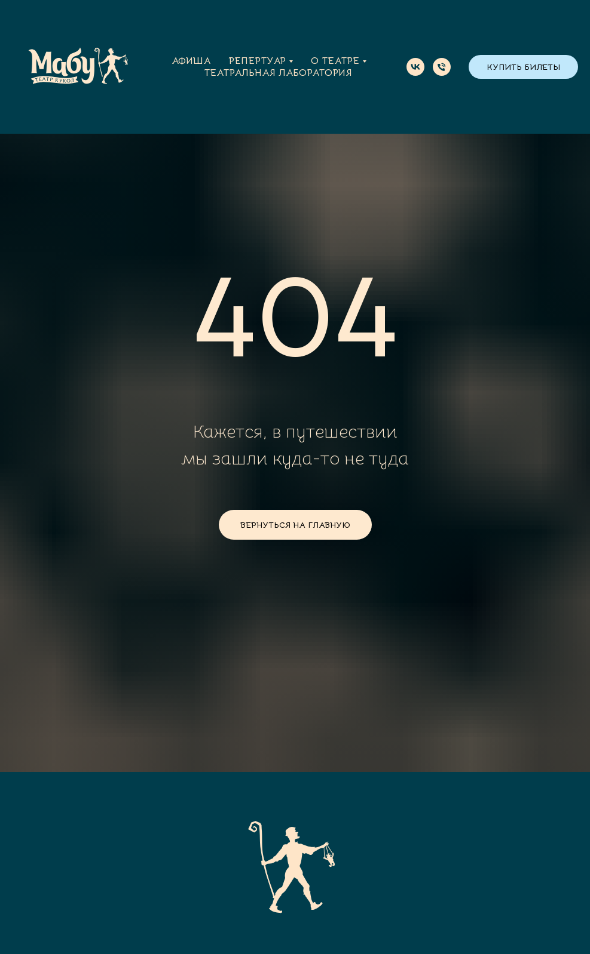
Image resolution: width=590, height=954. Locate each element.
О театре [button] (335, 61)
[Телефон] (442, 67)
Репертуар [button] (257, 61)
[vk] (415, 67)
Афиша (191, 61)
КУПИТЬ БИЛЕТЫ (523, 66)
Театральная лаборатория (278, 73)
